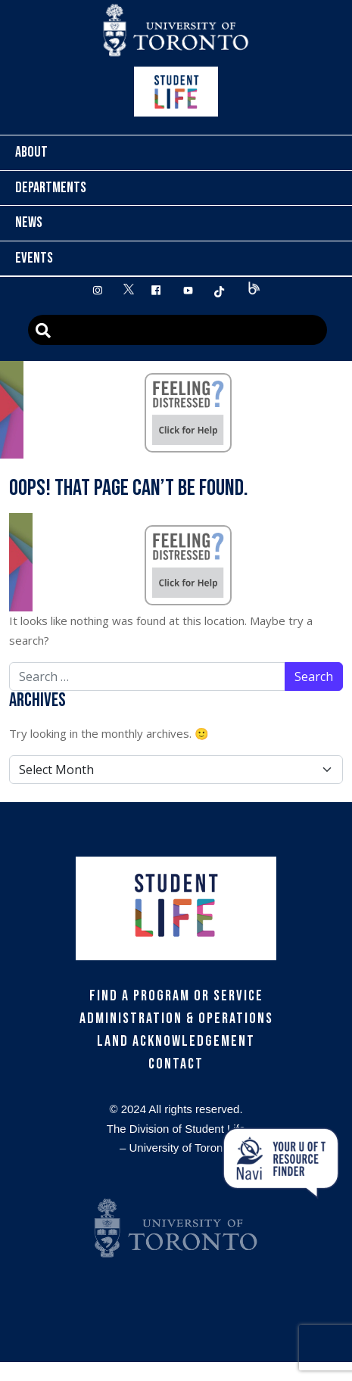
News (28, 222)
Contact (176, 1064)
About (31, 152)
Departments (50, 188)
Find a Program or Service (176, 996)
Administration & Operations (176, 1018)
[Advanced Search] (177, 330)
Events (34, 258)
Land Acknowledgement (176, 1041)
